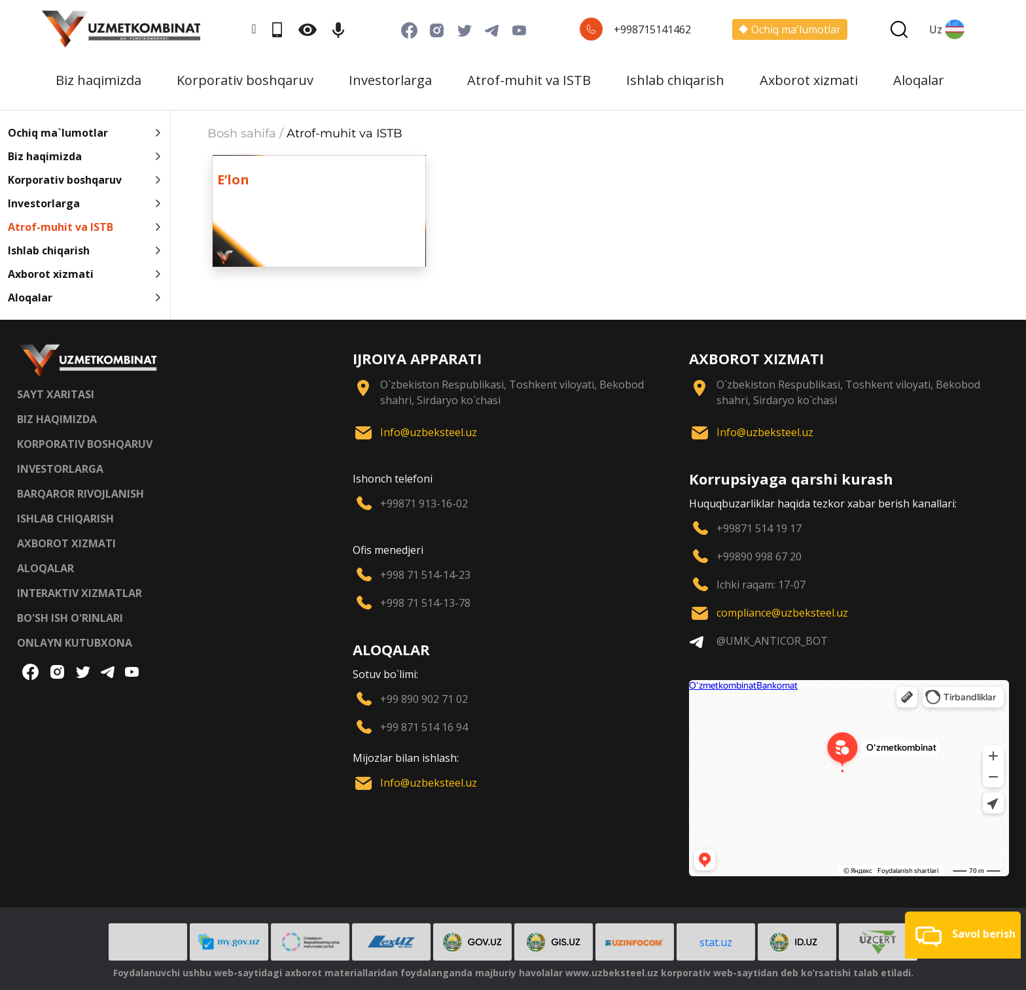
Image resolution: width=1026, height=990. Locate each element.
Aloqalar (918, 80)
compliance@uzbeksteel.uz (782, 613)
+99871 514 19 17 (759, 528)
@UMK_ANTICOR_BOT (772, 641)
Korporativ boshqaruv (245, 80)
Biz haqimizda (98, 80)
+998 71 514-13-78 (425, 603)
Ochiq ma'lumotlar (790, 29)
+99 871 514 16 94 (424, 727)
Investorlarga (390, 80)
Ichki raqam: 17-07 (760, 584)
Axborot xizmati (809, 80)
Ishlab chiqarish (675, 80)
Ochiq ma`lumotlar (85, 133)
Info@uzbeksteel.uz (428, 432)
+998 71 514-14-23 (425, 575)
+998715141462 (652, 29)
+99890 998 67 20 (759, 556)
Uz (946, 29)
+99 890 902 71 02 (424, 699)
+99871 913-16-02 (424, 503)
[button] (963, 935)
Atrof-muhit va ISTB (529, 80)
